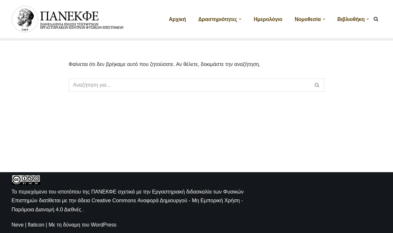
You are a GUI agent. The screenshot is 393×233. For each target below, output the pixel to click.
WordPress (104, 224)
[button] (240, 19)
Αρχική (177, 19)
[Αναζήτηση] (376, 19)
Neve (18, 224)
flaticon (36, 224)
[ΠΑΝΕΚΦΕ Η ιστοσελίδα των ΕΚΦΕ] (68, 19)
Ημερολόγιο (268, 19)
